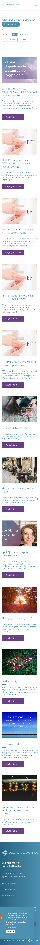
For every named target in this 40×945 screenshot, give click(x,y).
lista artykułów (10, 24)
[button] (13, 117)
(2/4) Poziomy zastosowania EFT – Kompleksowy (18, 297)
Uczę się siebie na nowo (15, 427)
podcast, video (9, 39)
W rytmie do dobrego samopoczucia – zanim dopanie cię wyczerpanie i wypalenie (20, 92)
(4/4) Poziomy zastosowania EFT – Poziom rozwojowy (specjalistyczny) (18, 163)
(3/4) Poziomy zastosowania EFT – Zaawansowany (18, 231)
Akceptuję (10, 931)
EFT (14, 34)
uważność (23, 39)
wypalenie (7, 45)
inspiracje (24, 34)
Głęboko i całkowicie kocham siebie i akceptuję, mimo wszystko (19, 810)
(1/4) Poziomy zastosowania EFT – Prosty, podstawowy (20, 363)
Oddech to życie (11, 681)
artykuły (6, 34)
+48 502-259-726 (12, 873)
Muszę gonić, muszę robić (17, 618)
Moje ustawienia (11, 927)
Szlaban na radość (12, 744)
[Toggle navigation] (36, 4)
